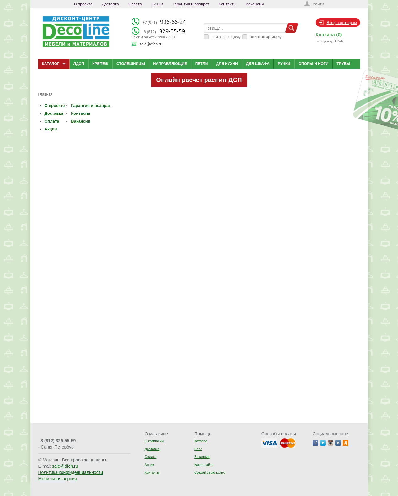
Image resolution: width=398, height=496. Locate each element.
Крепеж (100, 64)
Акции (157, 4)
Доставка (110, 4)
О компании (154, 441)
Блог (198, 449)
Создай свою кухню (209, 472)
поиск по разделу (226, 36)
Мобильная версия (57, 478)
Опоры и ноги (313, 64)
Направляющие (170, 64)
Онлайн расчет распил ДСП (199, 79)
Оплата (135, 4)
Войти (318, 4)
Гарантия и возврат (191, 4)
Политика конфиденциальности (70, 472)
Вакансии (255, 4)
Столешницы (130, 64)
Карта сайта (203, 464)
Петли (201, 64)
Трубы (343, 64)
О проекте (83, 4)
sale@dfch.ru (150, 44)
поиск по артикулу (266, 36)
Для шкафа (258, 64)
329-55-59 (164, 31)
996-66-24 (164, 21)
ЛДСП (78, 64)
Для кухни (227, 64)
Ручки (284, 64)
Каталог (200, 441)
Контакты (227, 4)
